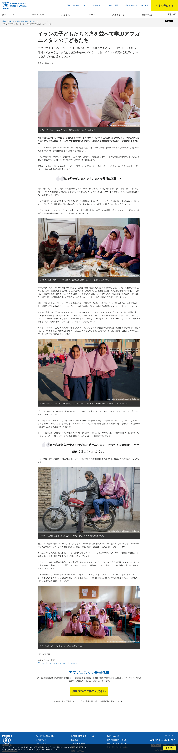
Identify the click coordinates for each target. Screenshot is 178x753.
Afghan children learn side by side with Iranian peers (59, 663)
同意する (169, 748)
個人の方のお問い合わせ (117, 740)
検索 (174, 14)
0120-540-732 (164, 740)
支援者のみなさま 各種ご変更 (136, 5)
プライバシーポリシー (69, 747)
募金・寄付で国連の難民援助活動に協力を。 (19, 21)
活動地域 (65, 14)
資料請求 (96, 5)
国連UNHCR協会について (77, 5)
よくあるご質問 (111, 5)
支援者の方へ (148, 14)
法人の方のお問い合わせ (117, 743)
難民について (8, 14)
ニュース (91, 14)
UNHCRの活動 (37, 14)
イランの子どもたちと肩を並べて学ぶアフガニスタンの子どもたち (27, 24)
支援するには (118, 14)
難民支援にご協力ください (89, 691)
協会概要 (74, 740)
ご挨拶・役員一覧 (78, 743)
